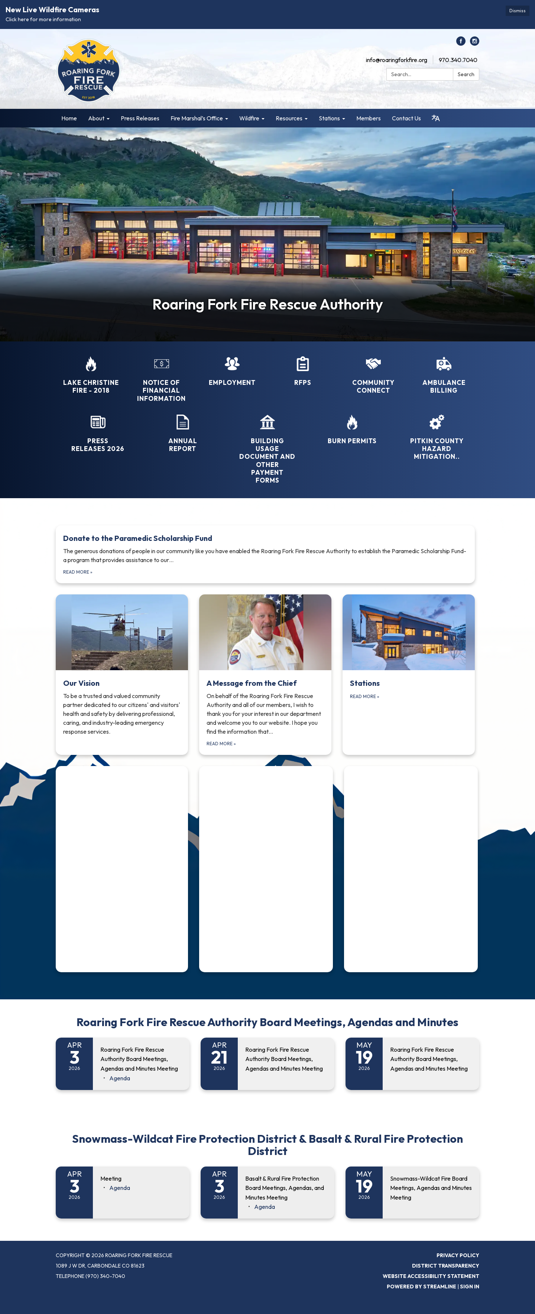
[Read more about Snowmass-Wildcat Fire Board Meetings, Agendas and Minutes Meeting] (412, 1193)
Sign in (469, 1286)
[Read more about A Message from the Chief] (265, 674)
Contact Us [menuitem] (406, 118)
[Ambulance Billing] (444, 370)
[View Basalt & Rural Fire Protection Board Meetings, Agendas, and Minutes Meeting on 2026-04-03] (286, 1188)
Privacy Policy (458, 1255)
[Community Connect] (373, 370)
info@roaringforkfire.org (396, 60)
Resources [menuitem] (289, 118)
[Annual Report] (183, 429)
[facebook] (461, 43)
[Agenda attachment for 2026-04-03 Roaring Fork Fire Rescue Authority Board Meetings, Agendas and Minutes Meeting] (119, 1078)
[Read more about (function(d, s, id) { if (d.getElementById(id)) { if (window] (122, 869)
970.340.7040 (458, 60)
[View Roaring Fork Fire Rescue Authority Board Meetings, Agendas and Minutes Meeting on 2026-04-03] (141, 1059)
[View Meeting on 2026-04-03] (141, 1179)
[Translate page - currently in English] (436, 118)
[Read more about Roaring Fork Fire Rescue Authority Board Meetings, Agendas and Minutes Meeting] (267, 1064)
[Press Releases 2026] (98, 429)
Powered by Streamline (421, 1286)
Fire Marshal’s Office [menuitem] (197, 118)
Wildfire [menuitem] (249, 118)
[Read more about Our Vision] (122, 674)
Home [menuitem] (69, 118)
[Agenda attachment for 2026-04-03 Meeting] (119, 1187)
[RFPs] (303, 366)
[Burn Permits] (352, 425)
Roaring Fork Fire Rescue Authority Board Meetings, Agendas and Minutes (267, 1022)
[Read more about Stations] (409, 674)
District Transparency (445, 1265)
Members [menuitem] (368, 118)
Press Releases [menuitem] (140, 118)
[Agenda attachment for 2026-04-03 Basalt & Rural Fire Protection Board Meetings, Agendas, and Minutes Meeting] (264, 1206)
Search (466, 74)
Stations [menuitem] (329, 118)
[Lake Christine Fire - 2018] (91, 370)
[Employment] (232, 366)
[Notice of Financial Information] (161, 374)
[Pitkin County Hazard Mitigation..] (437, 433)
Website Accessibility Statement (431, 1276)
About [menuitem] (96, 118)
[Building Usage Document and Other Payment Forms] (267, 444)
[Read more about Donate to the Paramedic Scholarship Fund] (265, 554)
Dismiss (517, 10)
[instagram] (474, 43)
